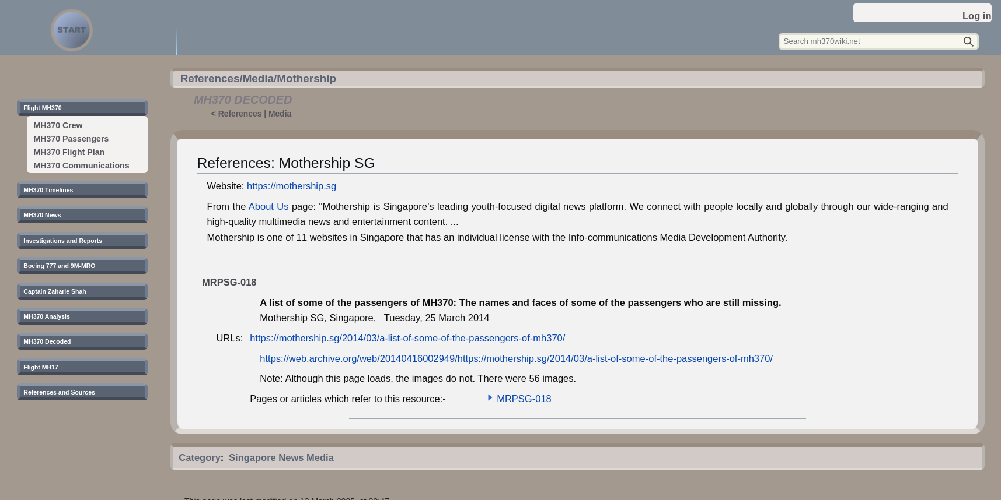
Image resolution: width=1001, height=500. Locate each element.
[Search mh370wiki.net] (879, 41)
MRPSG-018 (524, 398)
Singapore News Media (281, 457)
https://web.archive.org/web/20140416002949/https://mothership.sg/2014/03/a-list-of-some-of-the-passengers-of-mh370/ (516, 358)
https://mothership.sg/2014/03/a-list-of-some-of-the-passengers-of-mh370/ (407, 338)
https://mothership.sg (291, 186)
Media (279, 113)
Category (200, 457)
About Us (269, 206)
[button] (490, 397)
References (240, 113)
